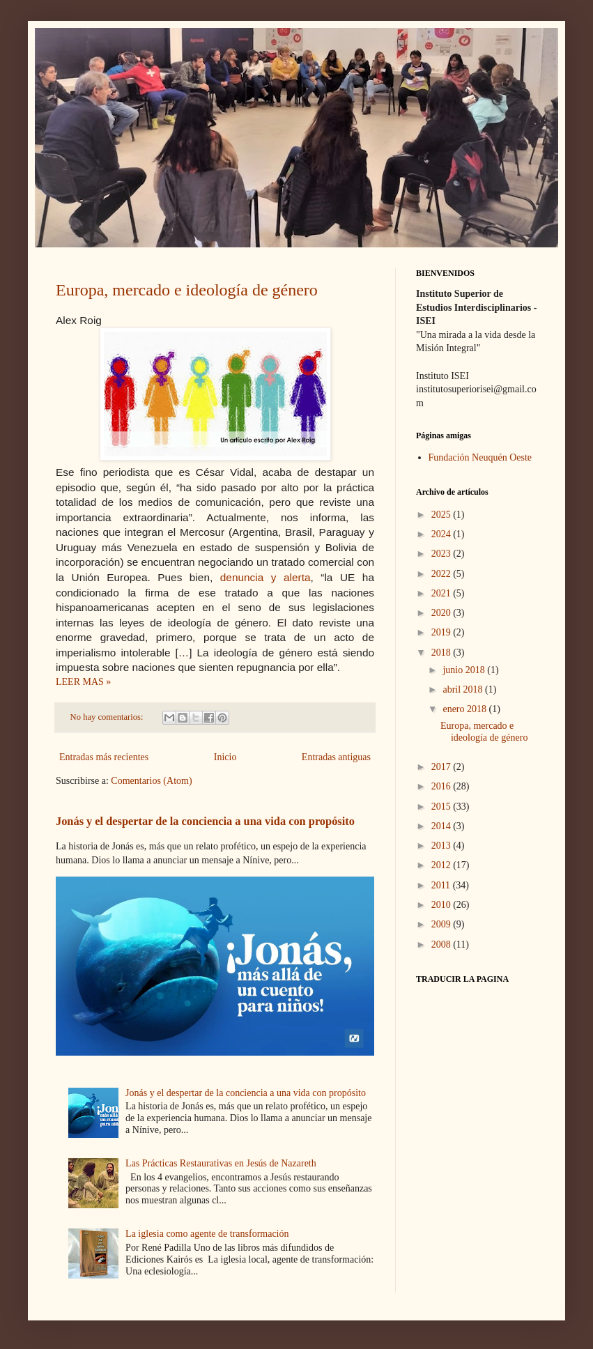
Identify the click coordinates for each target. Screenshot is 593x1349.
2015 (442, 806)
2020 (442, 613)
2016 (442, 786)
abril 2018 (463, 689)
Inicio (225, 757)
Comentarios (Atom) (151, 781)
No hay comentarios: (108, 717)
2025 (442, 514)
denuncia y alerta (265, 577)
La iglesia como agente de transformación (206, 1233)
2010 (442, 905)
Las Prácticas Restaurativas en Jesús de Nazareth (220, 1163)
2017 (442, 767)
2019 (442, 632)
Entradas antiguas (336, 757)
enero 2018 (465, 709)
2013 (442, 845)
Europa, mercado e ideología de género (187, 290)
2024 (442, 534)
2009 (442, 924)
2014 (442, 826)
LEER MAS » (83, 682)
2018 (442, 652)
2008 (442, 944)
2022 (442, 574)
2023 (442, 553)
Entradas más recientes (103, 757)
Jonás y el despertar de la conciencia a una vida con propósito (205, 821)
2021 (442, 593)
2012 (442, 865)
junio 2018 (464, 670)
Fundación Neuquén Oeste (480, 457)
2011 (442, 885)
